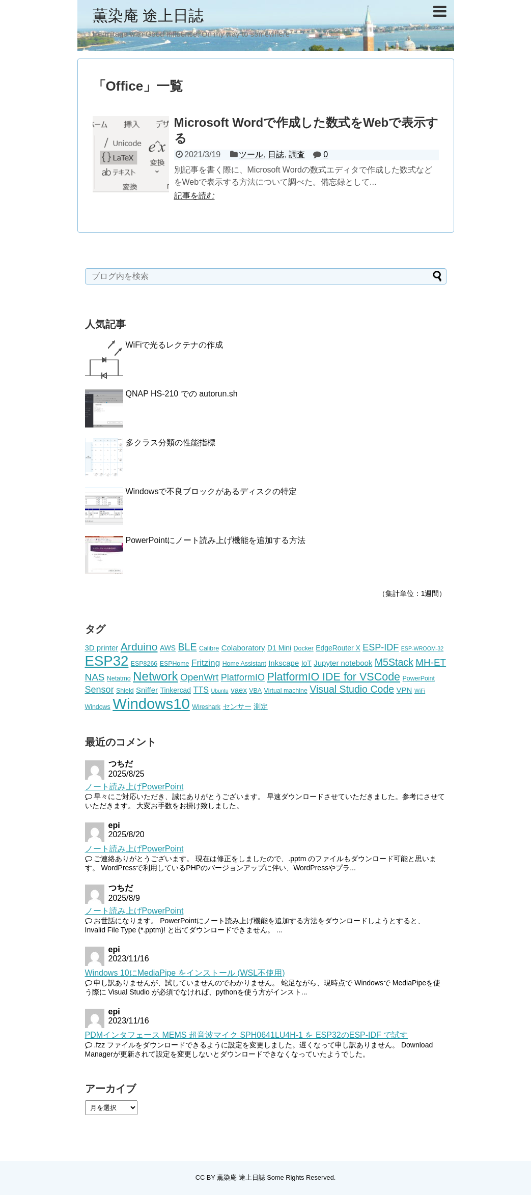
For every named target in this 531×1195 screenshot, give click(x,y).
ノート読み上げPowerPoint (134, 786)
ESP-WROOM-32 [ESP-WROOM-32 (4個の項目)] (422, 648)
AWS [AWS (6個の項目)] (168, 648)
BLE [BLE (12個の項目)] (187, 646)
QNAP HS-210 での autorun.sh (182, 393)
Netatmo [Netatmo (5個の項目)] (119, 678)
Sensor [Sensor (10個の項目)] (99, 690)
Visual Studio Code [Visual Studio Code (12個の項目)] (352, 689)
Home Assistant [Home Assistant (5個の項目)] (244, 663)
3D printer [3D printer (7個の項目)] (102, 647)
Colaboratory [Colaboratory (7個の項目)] (243, 647)
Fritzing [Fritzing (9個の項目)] (205, 663)
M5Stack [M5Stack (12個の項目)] (394, 662)
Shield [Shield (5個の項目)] (124, 690)
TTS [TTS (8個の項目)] (201, 689)
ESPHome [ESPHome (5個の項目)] (174, 663)
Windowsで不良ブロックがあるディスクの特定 (211, 491)
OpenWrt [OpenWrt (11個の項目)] (199, 677)
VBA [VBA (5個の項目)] (255, 690)
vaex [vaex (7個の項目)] (239, 690)
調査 (297, 154)
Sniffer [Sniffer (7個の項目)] (147, 690)
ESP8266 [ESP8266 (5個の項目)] (144, 663)
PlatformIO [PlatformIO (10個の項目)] (243, 677)
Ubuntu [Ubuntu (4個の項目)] (219, 691)
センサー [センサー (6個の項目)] (237, 706)
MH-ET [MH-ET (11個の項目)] (430, 662)
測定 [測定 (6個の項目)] (261, 706)
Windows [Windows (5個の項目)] (97, 706)
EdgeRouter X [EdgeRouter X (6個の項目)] (338, 648)
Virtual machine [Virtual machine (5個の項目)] (286, 690)
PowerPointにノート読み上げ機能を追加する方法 (216, 540)
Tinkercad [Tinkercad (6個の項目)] (175, 690)
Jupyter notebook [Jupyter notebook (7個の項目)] (343, 663)
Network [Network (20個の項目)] (155, 676)
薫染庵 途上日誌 (148, 15)
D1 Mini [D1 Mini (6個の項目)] (279, 648)
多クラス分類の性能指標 (170, 442)
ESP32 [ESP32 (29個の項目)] (107, 661)
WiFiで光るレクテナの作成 (174, 344)
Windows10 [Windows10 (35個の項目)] (151, 703)
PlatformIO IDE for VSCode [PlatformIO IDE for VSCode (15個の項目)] (333, 677)
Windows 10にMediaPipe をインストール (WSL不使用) (185, 973)
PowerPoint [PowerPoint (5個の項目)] (419, 678)
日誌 (276, 154)
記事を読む (194, 195)
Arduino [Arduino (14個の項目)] (139, 646)
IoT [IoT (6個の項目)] (306, 663)
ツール (251, 154)
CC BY (205, 1177)
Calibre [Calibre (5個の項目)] (209, 648)
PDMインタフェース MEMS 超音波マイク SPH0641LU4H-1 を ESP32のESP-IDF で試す (246, 1035)
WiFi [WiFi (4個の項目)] (419, 691)
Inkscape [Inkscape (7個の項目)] (283, 663)
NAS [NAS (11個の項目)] (95, 677)
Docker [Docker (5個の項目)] (304, 648)
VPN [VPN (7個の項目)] (404, 690)
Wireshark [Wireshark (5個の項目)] (206, 706)
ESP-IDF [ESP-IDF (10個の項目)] (380, 647)
